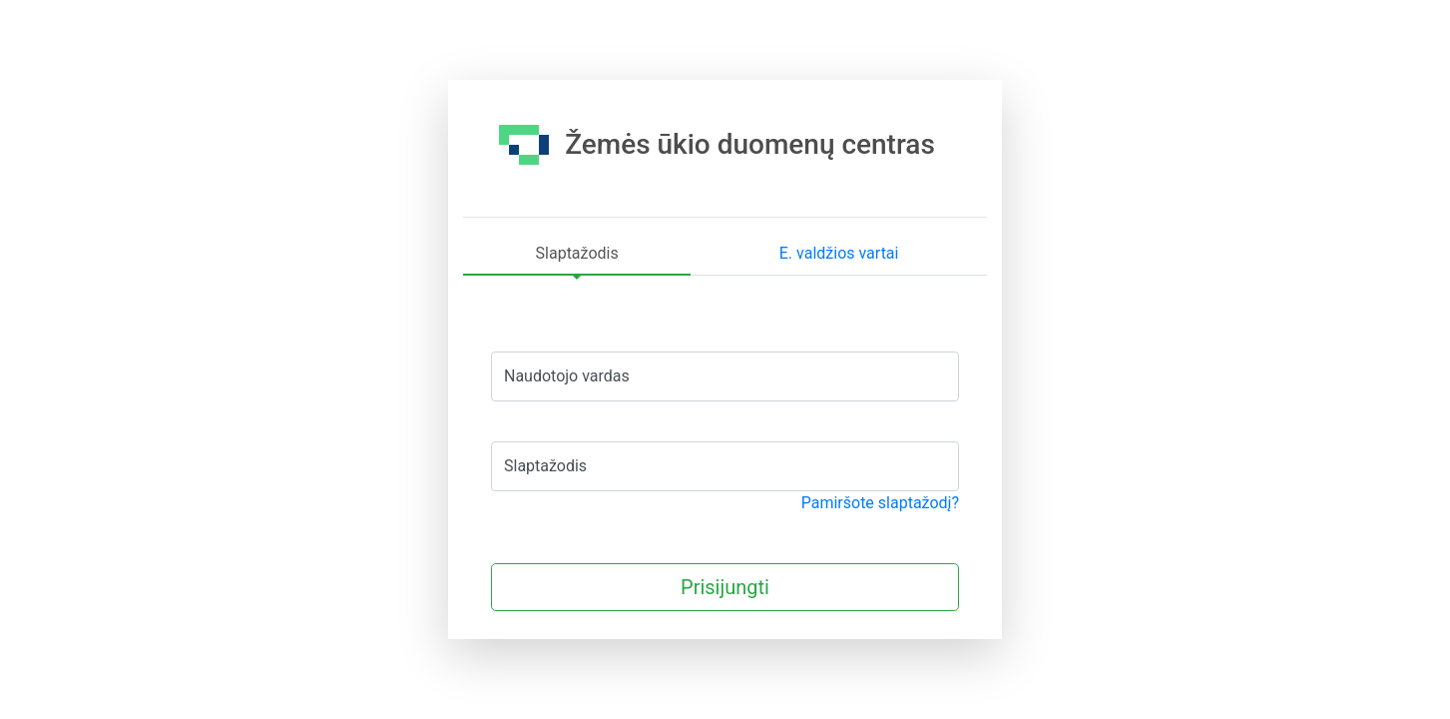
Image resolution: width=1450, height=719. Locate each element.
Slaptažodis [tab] (577, 253)
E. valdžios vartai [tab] (839, 253)
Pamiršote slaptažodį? (880, 502)
